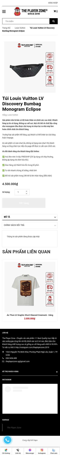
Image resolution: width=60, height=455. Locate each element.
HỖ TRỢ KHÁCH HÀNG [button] (30, 372)
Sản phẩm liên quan (26, 251)
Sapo (35, 440)
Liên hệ (5, 333)
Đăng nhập (53, 3)
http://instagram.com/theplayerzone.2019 (32, 347)
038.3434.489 (11, 358)
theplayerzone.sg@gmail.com (18, 361)
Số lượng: (6, 192)
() (56, 11)
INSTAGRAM (6, 380)
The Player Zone (14, 427)
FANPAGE (5, 420)
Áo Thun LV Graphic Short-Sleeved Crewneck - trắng (30, 315)
